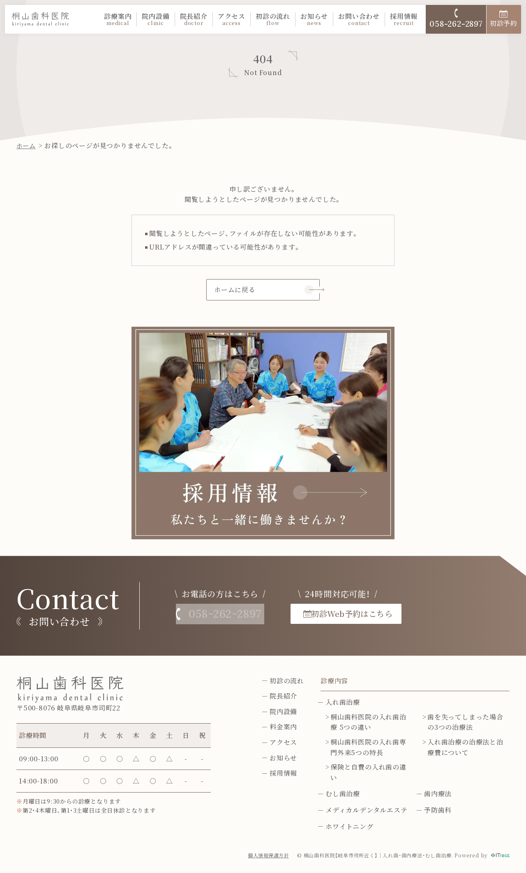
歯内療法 (438, 794)
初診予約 (503, 19)
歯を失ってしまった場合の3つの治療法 (465, 723)
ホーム (26, 145)
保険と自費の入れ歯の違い (368, 773)
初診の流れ (273, 19)
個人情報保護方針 (268, 855)
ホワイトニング (349, 827)
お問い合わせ (359, 19)
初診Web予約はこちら (365, 614)
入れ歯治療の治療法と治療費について (465, 748)
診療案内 (118, 19)
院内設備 (155, 19)
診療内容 (334, 681)
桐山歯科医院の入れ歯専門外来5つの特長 (368, 748)
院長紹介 (194, 19)
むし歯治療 (342, 794)
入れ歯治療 (342, 703)
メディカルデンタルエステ (366, 811)
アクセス (231, 19)
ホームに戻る (235, 290)
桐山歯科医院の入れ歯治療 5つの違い (368, 723)
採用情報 (404, 19)
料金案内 (283, 727)
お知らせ (314, 19)
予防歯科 (438, 811)
